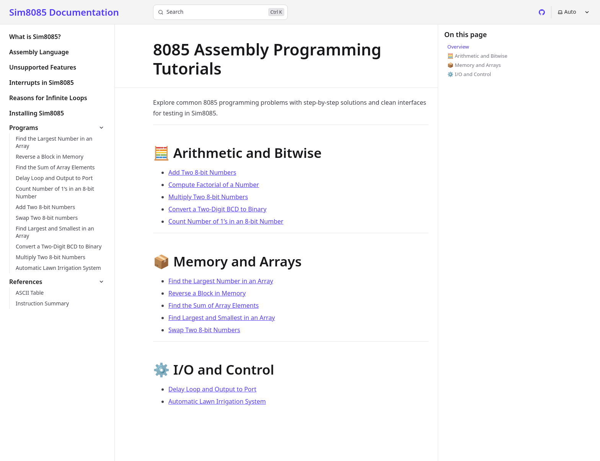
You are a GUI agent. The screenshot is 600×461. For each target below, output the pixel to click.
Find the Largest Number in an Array (220, 281)
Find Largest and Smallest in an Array (221, 317)
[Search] (220, 12)
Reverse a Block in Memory (207, 293)
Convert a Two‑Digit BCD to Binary (217, 209)
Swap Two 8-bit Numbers (204, 330)
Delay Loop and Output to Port (212, 389)
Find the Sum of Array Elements (213, 305)
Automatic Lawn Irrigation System (217, 401)
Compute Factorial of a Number (213, 184)
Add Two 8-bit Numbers (202, 172)
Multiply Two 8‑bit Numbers (208, 197)
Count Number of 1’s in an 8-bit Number (226, 221)
